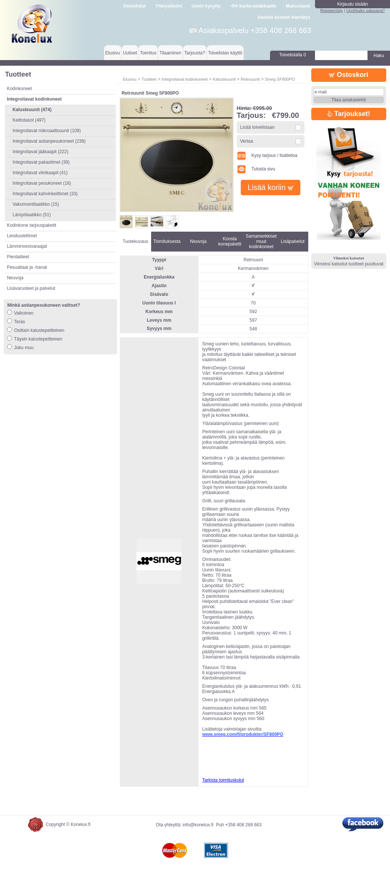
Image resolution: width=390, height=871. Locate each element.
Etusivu (112, 53)
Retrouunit (250, 79)
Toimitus (148, 53)
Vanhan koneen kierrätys (283, 17)
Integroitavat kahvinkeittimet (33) (44, 193)
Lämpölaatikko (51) (31, 214)
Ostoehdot (134, 6)
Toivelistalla (292, 54)
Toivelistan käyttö (225, 53)
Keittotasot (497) (28, 120)
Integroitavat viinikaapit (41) (40, 172)
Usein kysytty (206, 6)
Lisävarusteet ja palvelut (31, 288)
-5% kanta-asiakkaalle (253, 6)
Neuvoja (15, 277)
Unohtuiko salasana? (365, 10)
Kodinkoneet (19, 88)
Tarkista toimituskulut (223, 780)
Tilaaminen (170, 53)
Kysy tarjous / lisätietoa (267, 155)
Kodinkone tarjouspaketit (31, 225)
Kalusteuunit (224, 79)
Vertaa (246, 141)
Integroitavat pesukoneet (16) (41, 183)
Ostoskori (348, 74)
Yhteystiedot (168, 6)
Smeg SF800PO (280, 79)
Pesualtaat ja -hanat (27, 267)
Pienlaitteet (18, 256)
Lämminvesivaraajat (27, 246)
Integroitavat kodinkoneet (185, 79)
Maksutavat (298, 6)
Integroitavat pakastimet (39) (40, 162)
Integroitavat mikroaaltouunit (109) (46, 130)
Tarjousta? (194, 53)
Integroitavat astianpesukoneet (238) (49, 141)
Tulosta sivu (256, 169)
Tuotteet (148, 79)
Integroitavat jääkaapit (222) (40, 151)
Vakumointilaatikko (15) (35, 204)
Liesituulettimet (22, 235)
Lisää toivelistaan (257, 127)
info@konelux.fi (198, 824)
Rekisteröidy (331, 10)
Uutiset (130, 53)
